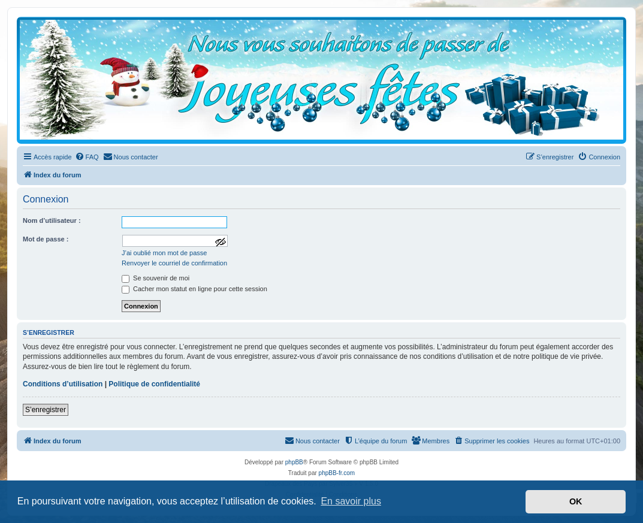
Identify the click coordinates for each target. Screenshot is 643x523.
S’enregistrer (45, 410)
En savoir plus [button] (351, 501)
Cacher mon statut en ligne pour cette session (194, 288)
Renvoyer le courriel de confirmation (174, 263)
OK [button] (575, 501)
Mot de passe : (45, 239)
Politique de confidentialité (154, 384)
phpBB (294, 462)
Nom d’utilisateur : (52, 220)
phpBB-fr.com (337, 473)
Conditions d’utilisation (62, 384)
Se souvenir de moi (155, 278)
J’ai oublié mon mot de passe (164, 252)
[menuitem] (87, 157)
